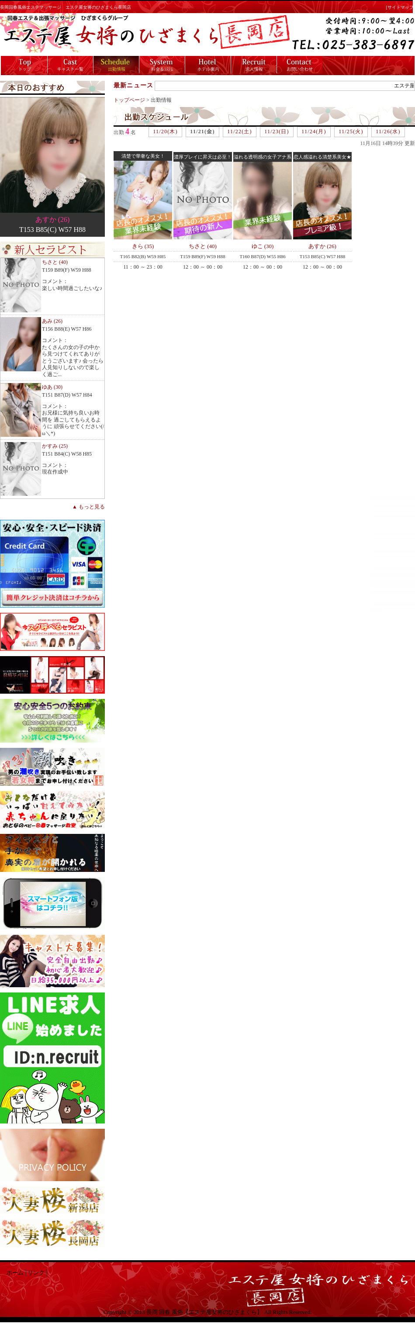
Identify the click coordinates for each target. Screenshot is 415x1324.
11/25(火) (351, 131)
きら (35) (143, 246)
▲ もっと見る (88, 507)
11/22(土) (239, 131)
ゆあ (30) (52, 387)
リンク (36, 1273)
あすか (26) (52, 219)
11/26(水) (388, 131)
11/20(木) (165, 131)
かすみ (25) (55, 446)
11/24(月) (313, 131)
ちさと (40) (55, 262)
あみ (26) (52, 321)
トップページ (129, 100)
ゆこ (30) (263, 246)
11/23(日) (276, 131)
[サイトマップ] (400, 7)
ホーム (15, 1273)
